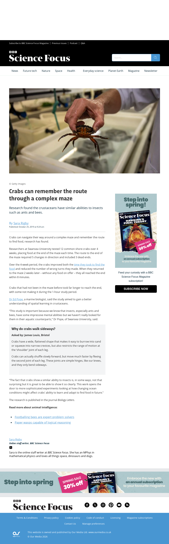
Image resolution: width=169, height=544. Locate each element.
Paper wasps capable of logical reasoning (43, 422)
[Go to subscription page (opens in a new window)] (136, 267)
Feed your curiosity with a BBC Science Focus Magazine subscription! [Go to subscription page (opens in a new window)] (135, 276)
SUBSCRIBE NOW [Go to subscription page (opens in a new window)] (136, 288)
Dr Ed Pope (16, 299)
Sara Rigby (15, 439)
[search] (155, 57)
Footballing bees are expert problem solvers (44, 417)
